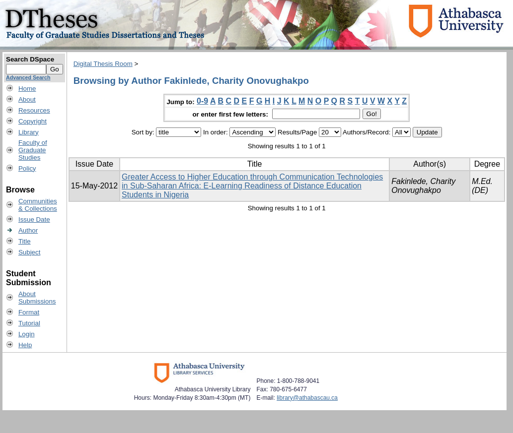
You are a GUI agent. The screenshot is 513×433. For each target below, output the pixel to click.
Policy (27, 168)
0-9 (202, 101)
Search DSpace (30, 59)
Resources (34, 110)
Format (28, 312)
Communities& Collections (37, 204)
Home (27, 88)
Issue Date (34, 219)
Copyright (32, 121)
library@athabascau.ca (307, 397)
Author (28, 230)
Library (28, 132)
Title (24, 241)
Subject (29, 252)
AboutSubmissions (37, 297)
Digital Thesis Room (103, 63)
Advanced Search (28, 77)
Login (26, 334)
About (27, 99)
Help (25, 345)
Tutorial (29, 323)
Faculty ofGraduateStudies (32, 150)
